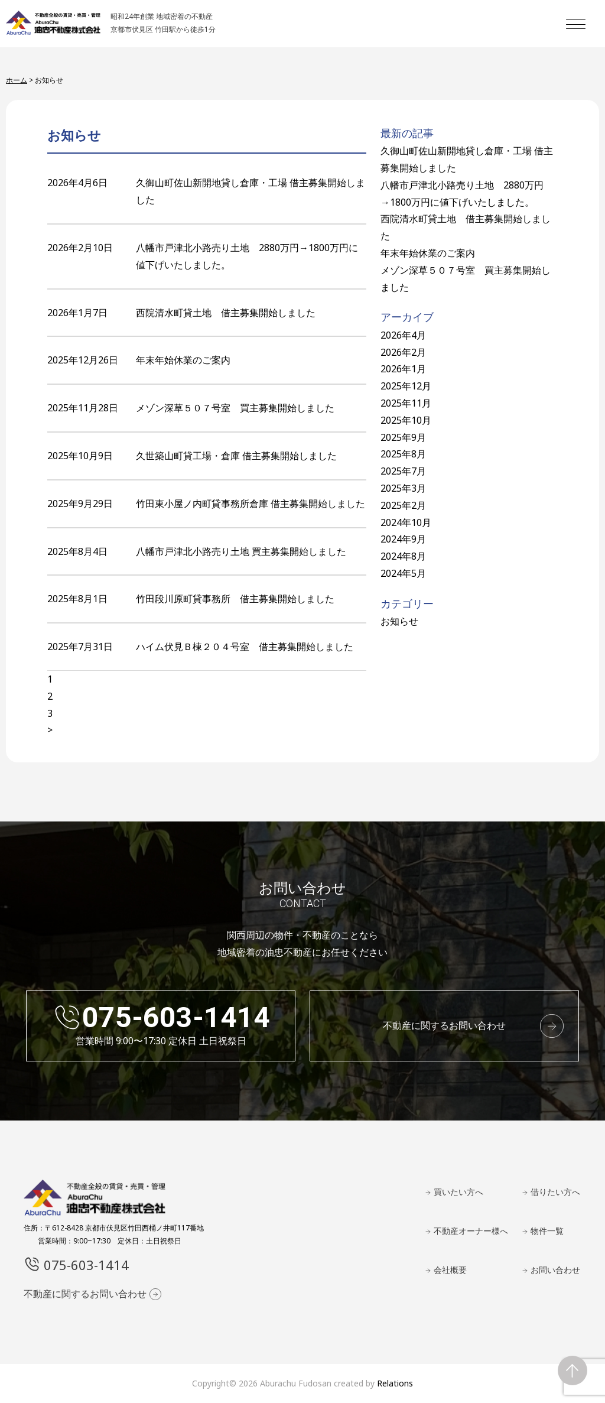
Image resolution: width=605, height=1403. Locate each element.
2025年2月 (403, 505)
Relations (395, 1383)
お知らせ (399, 621)
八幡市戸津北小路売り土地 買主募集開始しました (241, 551)
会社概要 (450, 1269)
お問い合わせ (555, 1269)
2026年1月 (403, 368)
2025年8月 (403, 453)
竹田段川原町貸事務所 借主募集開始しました (235, 598)
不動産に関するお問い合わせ (444, 1025)
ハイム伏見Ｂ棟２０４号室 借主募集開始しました (244, 646)
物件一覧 (547, 1230)
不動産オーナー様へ (471, 1230)
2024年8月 (403, 556)
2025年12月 (405, 385)
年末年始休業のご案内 (183, 359)
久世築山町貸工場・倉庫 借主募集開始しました (236, 455)
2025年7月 (403, 471)
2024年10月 (405, 522)
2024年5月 (403, 573)
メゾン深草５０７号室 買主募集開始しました (235, 407)
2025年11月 (405, 403)
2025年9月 (403, 437)
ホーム (16, 80)
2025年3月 (403, 488)
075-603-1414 (176, 1017)
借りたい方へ (555, 1191)
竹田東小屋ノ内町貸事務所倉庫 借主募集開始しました (250, 503)
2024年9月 (403, 538)
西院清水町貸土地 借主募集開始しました (225, 312)
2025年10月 (405, 420)
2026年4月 (403, 335)
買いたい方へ (458, 1191)
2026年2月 (403, 352)
